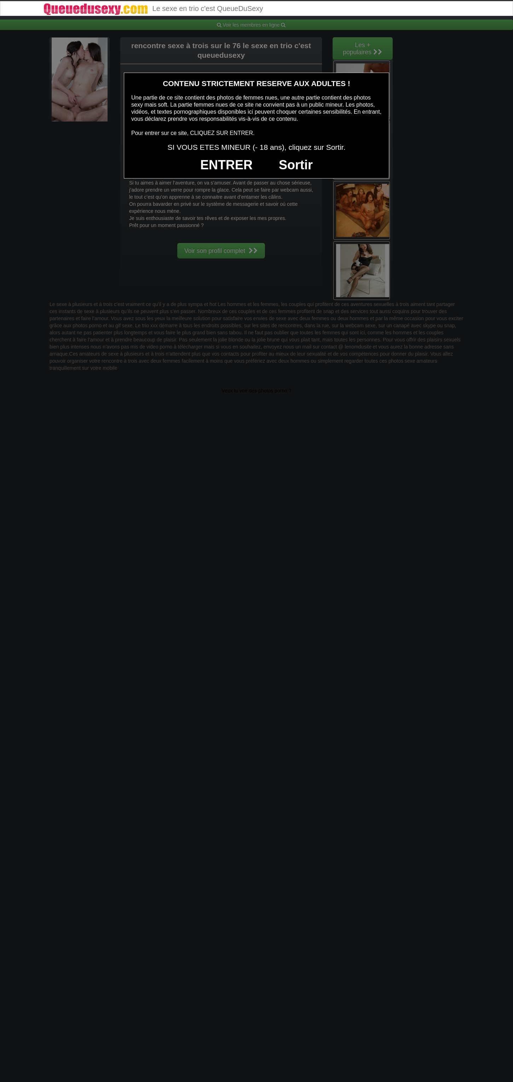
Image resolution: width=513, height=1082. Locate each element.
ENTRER (226, 165)
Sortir (296, 165)
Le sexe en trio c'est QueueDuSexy (152, 8)
